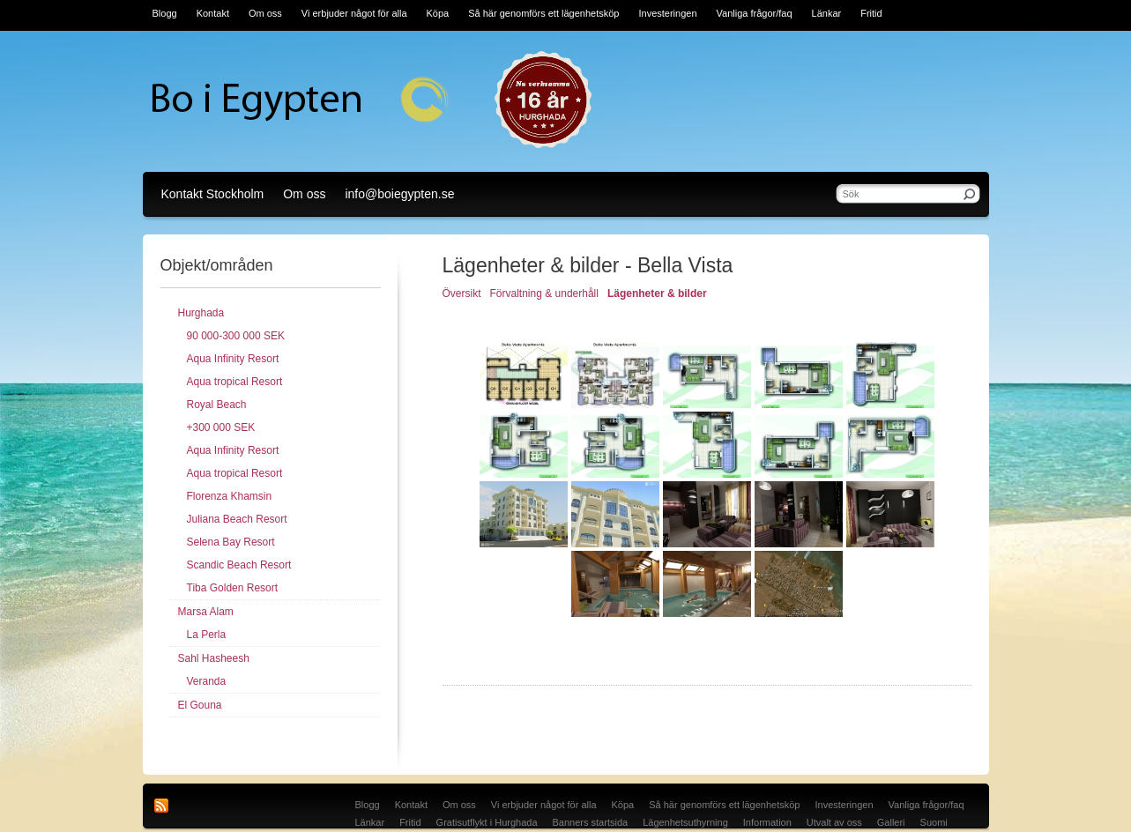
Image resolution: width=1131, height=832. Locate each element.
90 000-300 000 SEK (236, 336)
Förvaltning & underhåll (544, 293)
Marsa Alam (206, 611)
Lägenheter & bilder (657, 293)
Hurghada (201, 313)
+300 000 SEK (221, 427)
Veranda (207, 681)
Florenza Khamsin (229, 496)
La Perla (207, 634)
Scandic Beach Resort (239, 565)
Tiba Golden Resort (233, 588)
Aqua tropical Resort (235, 381)
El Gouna (200, 705)
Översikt (462, 293)
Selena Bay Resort (231, 542)
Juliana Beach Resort (237, 519)
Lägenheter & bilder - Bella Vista (588, 265)
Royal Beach (217, 404)
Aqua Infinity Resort (233, 359)
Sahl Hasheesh (213, 658)
